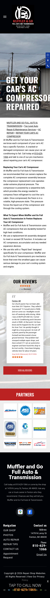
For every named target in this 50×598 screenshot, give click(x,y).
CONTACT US (11, 549)
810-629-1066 (21, 484)
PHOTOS (8, 535)
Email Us (42, 554)
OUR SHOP (9, 530)
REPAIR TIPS (10, 544)
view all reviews (25, 370)
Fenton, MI (16, 301)
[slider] (25, 286)
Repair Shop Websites (34, 573)
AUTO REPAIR (11, 539)
